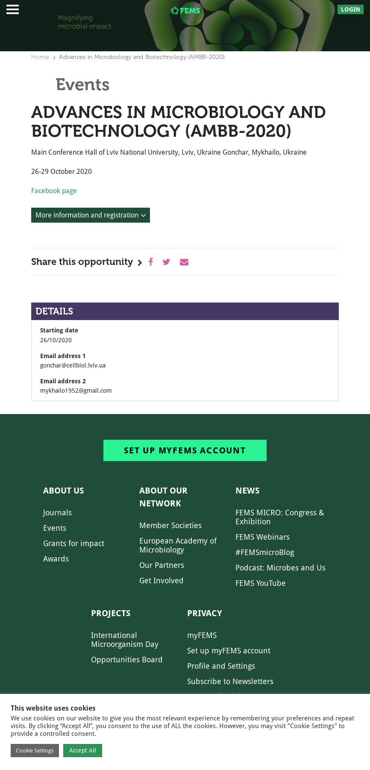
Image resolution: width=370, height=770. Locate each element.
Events (54, 527)
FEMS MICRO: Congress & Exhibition (279, 517)
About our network (163, 496)
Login (350, 9)
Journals (57, 512)
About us (63, 490)
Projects (110, 613)
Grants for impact (73, 543)
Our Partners (161, 565)
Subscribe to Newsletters (230, 681)
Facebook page (54, 191)
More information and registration (86, 215)
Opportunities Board (127, 659)
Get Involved (161, 580)
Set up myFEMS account (185, 450)
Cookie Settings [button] (35, 750)
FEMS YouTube (260, 583)
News (247, 490)
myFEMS (202, 635)
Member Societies (170, 525)
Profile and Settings (221, 665)
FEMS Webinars (262, 536)
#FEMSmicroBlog (264, 552)
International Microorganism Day (125, 640)
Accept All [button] (82, 750)
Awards (56, 558)
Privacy (204, 613)
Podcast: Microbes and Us (280, 567)
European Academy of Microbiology (178, 545)
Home (40, 57)
